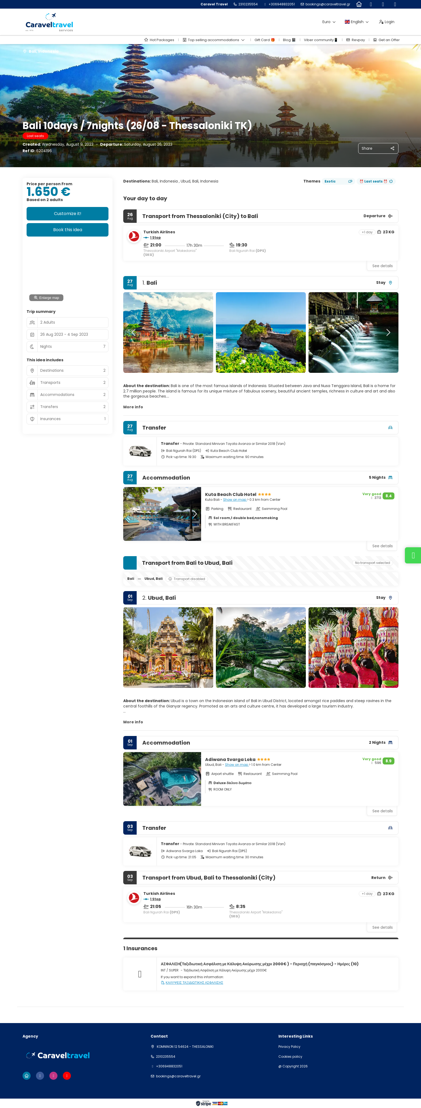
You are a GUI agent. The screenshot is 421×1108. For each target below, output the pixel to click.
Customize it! (67, 213)
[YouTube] (395, 4)
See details (382, 266)
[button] (134, 332)
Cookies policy (290, 1057)
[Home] (358, 4)
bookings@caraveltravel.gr (328, 4)
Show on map (235, 499)
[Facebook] (371, 4)
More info (133, 407)
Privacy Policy (289, 1047)
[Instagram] (383, 4)
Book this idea (67, 230)
